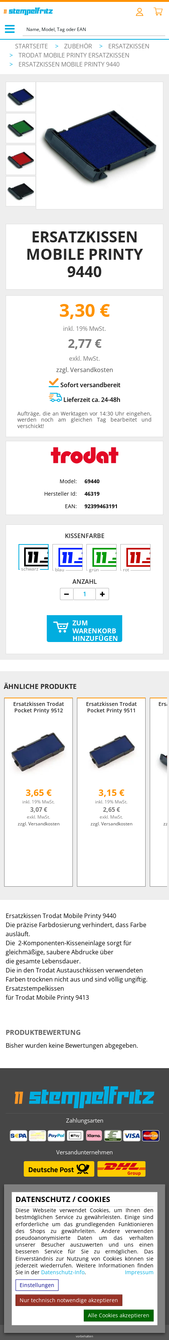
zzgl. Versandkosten (84, 370)
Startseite (31, 46)
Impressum (139, 1272)
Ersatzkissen (128, 46)
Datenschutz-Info (62, 1272)
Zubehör (79, 46)
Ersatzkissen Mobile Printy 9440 (69, 64)
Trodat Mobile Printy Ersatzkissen (73, 55)
